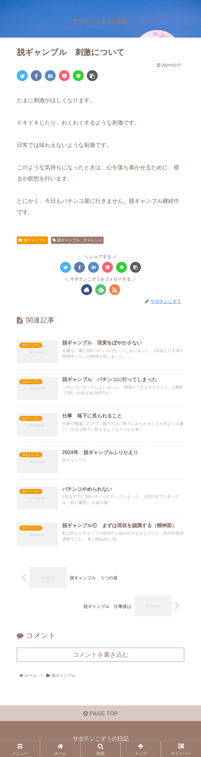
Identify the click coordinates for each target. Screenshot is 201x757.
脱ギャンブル (32, 240)
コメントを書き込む (100, 654)
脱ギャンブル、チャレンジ (77, 240)
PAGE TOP (100, 713)
